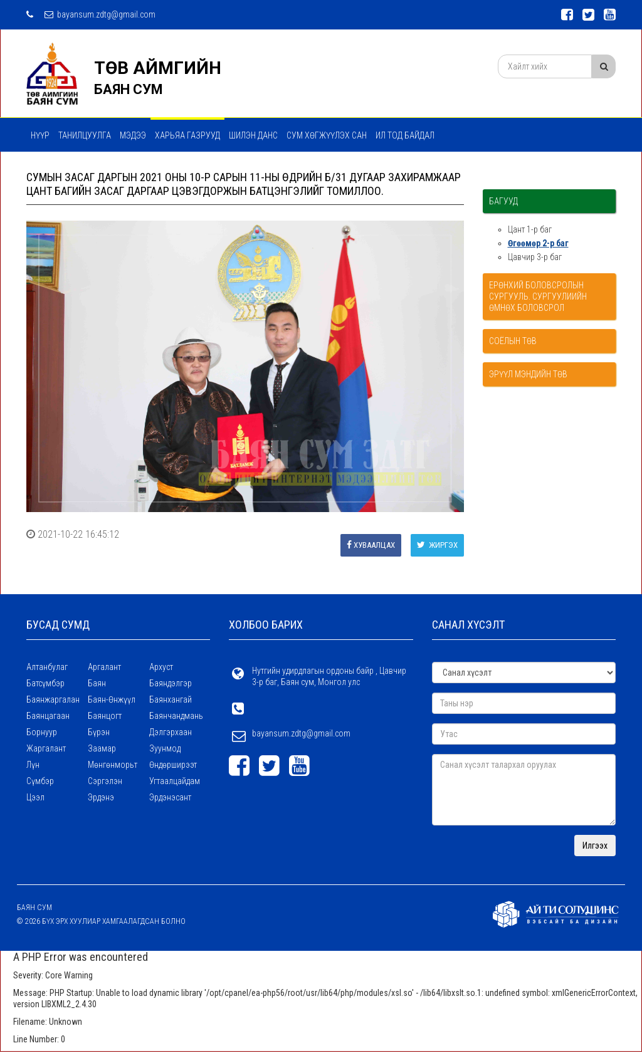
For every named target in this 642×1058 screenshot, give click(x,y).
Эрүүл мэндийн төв (528, 374)
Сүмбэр (40, 781)
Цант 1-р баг (530, 229)
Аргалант (104, 667)
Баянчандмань (176, 716)
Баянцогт (105, 716)
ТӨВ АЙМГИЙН (157, 68)
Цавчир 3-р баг (535, 257)
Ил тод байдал (405, 135)
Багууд (503, 201)
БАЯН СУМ (128, 89)
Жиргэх (437, 545)
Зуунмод (165, 748)
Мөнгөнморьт (112, 765)
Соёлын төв (513, 341)
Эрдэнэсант (170, 797)
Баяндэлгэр (170, 683)
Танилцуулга (84, 135)
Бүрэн (99, 732)
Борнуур (41, 732)
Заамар (102, 748)
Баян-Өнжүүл (111, 699)
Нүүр (40, 135)
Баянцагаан (48, 716)
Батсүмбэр (45, 683)
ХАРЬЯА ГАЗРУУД (187, 135)
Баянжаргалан (53, 699)
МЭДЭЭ (133, 135)
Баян (97, 683)
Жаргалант (46, 748)
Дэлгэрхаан (170, 732)
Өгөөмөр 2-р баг (538, 243)
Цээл (35, 797)
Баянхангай (170, 699)
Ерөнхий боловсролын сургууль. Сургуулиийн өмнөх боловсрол (538, 296)
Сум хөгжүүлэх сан (327, 135)
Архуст (161, 667)
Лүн (32, 765)
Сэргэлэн (105, 781)
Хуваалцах (371, 545)
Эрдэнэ (101, 797)
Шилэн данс (253, 135)
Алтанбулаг (47, 667)
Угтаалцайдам (174, 781)
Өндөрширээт (173, 765)
